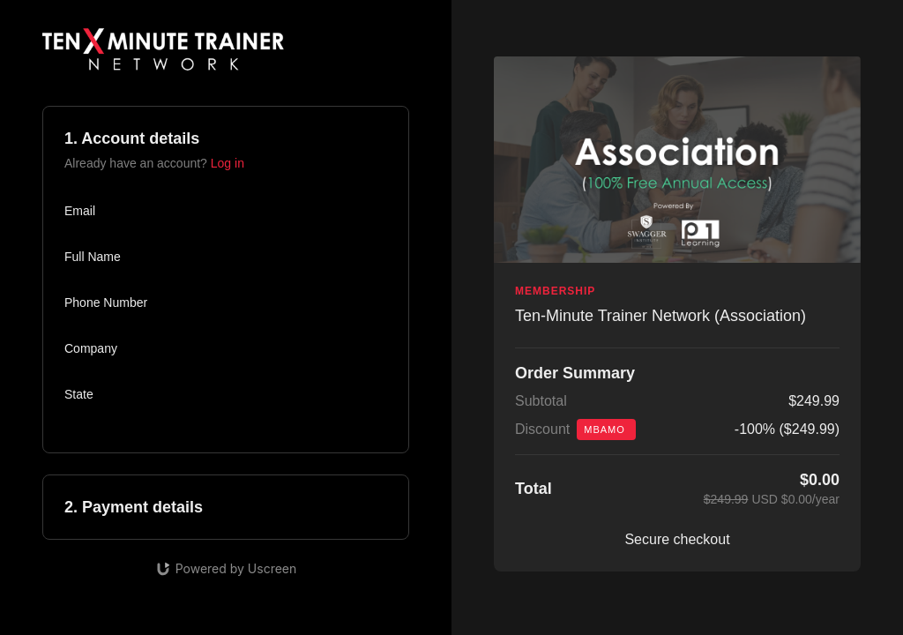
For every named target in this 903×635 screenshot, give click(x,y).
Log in (227, 163)
